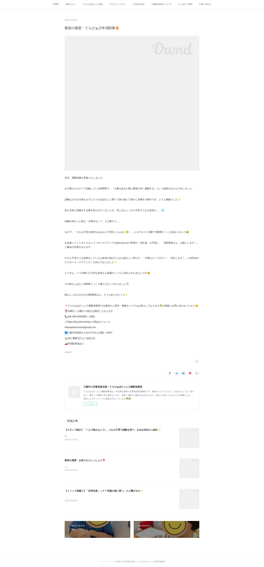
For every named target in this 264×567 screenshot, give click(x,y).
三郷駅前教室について (161, 4)
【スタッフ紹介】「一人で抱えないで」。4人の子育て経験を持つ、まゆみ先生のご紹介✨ (113, 429)
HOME (56, 4)
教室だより (71, 4)
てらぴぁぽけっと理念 (92, 4)
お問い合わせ (205, 4)
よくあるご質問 (185, 4)
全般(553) (68, 352)
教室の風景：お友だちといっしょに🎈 (85, 460)
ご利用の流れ (138, 4)
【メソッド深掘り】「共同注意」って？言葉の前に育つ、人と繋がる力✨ (104, 490)
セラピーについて (117, 4)
